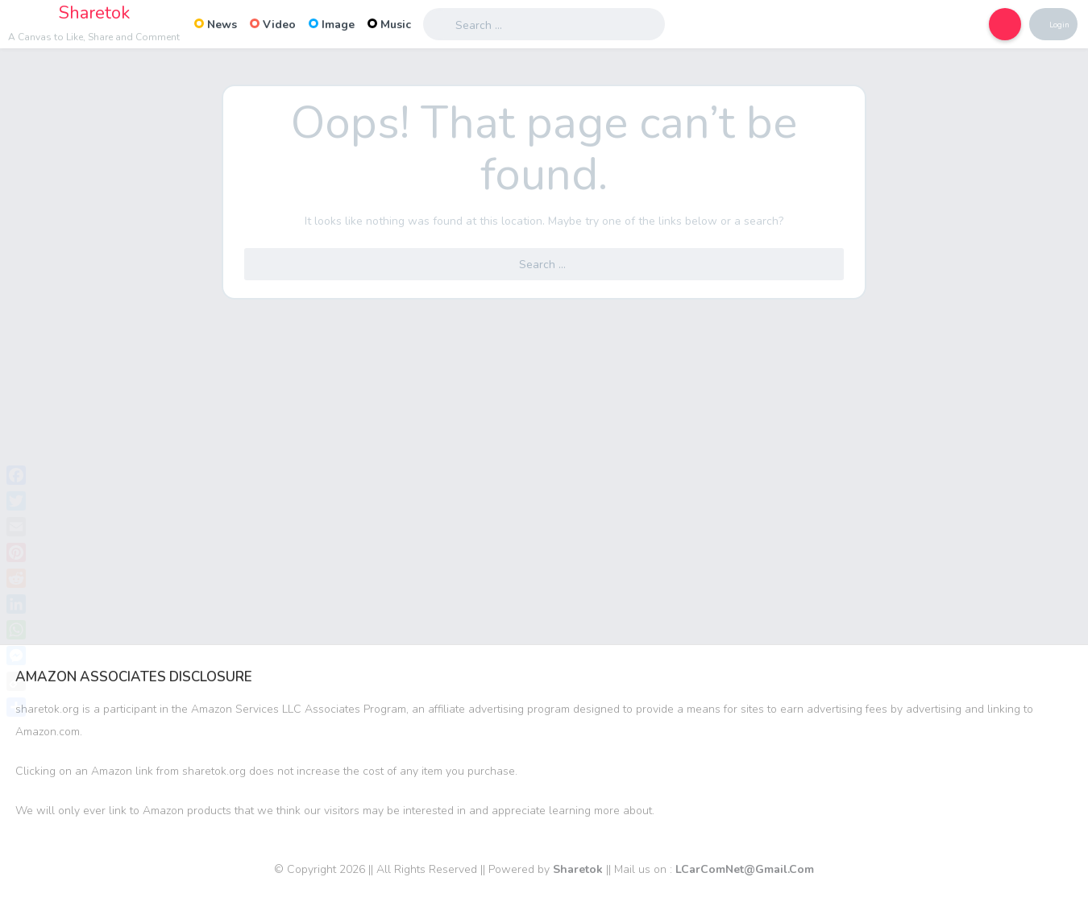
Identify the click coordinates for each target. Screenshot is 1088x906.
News (215, 24)
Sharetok (94, 13)
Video (273, 24)
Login (1054, 24)
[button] (991, 24)
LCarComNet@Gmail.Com (744, 869)
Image (332, 24)
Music (389, 24)
